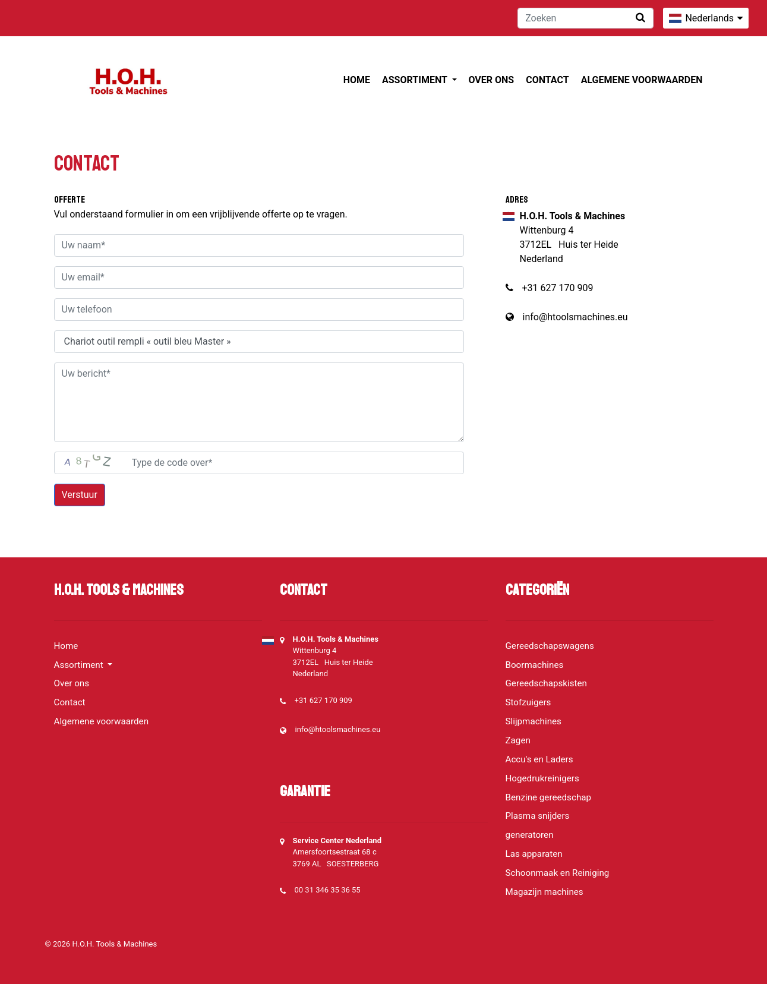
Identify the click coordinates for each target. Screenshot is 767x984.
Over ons (492, 80)
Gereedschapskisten (547, 683)
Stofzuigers (528, 702)
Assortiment (415, 80)
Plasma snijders (538, 815)
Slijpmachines (533, 721)
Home (356, 80)
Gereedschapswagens (550, 646)
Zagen (518, 740)
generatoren (530, 835)
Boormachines (535, 665)
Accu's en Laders (539, 759)
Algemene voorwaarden (642, 80)
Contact (547, 80)
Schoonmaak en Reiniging (558, 873)
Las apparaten (534, 854)
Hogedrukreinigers (542, 778)
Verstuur (79, 494)
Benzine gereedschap (549, 797)
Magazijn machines (544, 892)
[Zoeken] (585, 18)
